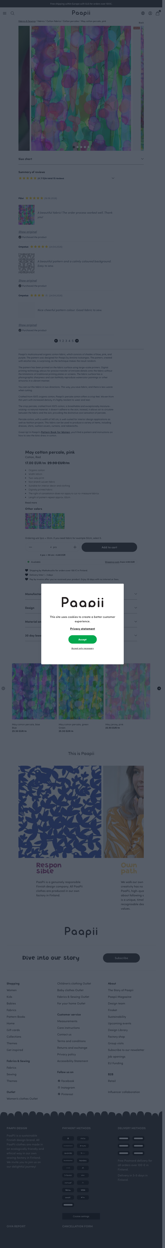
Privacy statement (82, 628)
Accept (82, 639)
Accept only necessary (82, 648)
